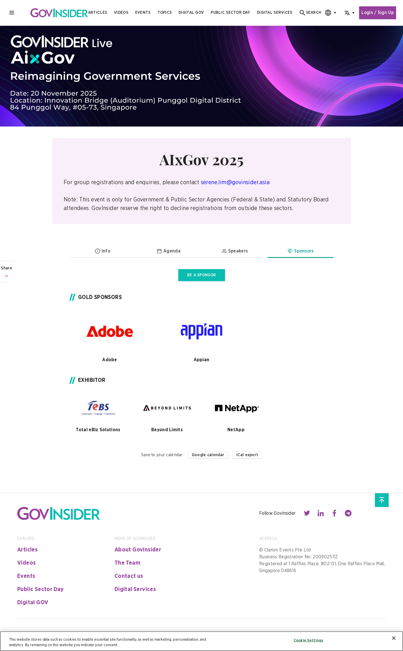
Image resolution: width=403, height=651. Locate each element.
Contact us (129, 576)
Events (142, 13)
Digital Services (135, 589)
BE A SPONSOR (201, 275)
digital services (273, 13)
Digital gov (190, 13)
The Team (127, 563)
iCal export (247, 455)
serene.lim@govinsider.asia (235, 182)
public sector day (229, 13)
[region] (201, 641)
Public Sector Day (40, 589)
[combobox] (327, 13)
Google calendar (208, 455)
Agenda (168, 251)
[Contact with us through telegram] (348, 513)
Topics (163, 13)
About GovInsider (138, 550)
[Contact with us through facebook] (334, 513)
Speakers (234, 251)
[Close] (394, 638)
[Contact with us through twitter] (306, 513)
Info (102, 251)
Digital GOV (32, 602)
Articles (96, 13)
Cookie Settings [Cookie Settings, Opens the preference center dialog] (308, 640)
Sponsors (300, 251)
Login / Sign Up (377, 13)
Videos (120, 13)
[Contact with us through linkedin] (320, 513)
